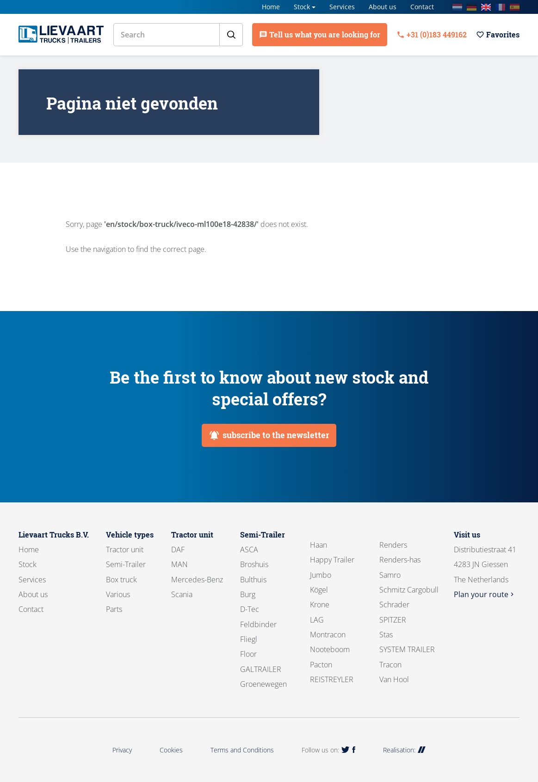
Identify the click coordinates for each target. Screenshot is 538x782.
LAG (317, 620)
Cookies (171, 749)
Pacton (321, 665)
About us (382, 6)
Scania (181, 594)
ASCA (249, 549)
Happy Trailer (332, 560)
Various (118, 594)
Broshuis (254, 564)
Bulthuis (253, 579)
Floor (248, 654)
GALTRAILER (260, 669)
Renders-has (400, 560)
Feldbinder (258, 624)
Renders (393, 545)
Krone (319, 604)
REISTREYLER (331, 679)
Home (271, 6)
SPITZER (392, 620)
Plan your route (485, 594)
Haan (318, 545)
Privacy (122, 749)
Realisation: (404, 749)
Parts (114, 609)
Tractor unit (124, 549)
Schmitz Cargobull (409, 590)
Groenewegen (263, 684)
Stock (302, 6)
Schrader (394, 604)
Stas (386, 634)
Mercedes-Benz (197, 579)
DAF (178, 549)
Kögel (319, 590)
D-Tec (249, 609)
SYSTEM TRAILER (407, 649)
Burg (247, 594)
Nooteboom (330, 649)
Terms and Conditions (242, 749)
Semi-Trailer (126, 564)
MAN (179, 564)
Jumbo (320, 575)
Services (342, 6)
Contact (422, 6)
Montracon (328, 634)
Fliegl (248, 639)
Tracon (390, 665)
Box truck (121, 579)
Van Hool (394, 679)
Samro (390, 575)
